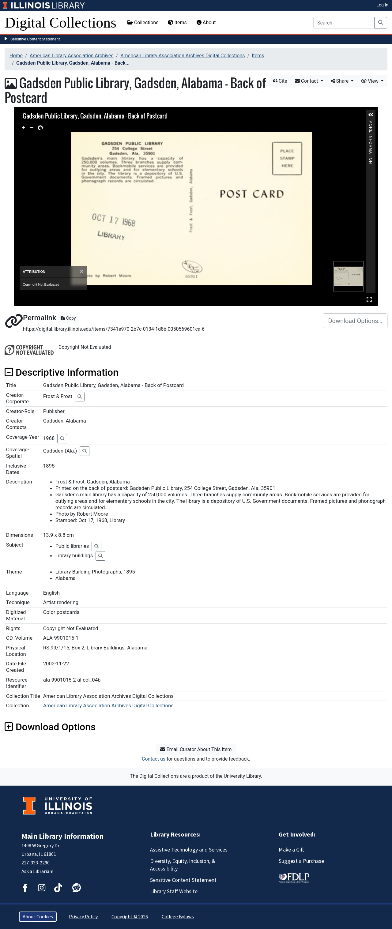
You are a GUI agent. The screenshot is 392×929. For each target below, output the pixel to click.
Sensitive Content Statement (35, 39)
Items (177, 22)
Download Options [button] (50, 727)
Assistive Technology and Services (189, 850)
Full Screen (369, 299)
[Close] (81, 271)
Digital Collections (60, 22)
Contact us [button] (153, 759)
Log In (382, 4)
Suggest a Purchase (301, 861)
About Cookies (38, 916)
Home (16, 55)
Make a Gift (291, 850)
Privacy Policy (83, 916)
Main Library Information (62, 836)
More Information (370, 123)
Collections (143, 22)
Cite (280, 81)
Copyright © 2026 (129, 916)
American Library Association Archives (72, 55)
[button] (371, 115)
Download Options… (355, 321)
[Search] (344, 22)
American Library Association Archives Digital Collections (182, 55)
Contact (307, 81)
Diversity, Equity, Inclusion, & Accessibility (182, 865)
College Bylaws (178, 916)
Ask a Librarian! (37, 871)
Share (340, 81)
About (206, 22)
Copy (68, 318)
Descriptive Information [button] (62, 372)
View (370, 81)
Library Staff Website (174, 891)
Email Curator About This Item (196, 749)
